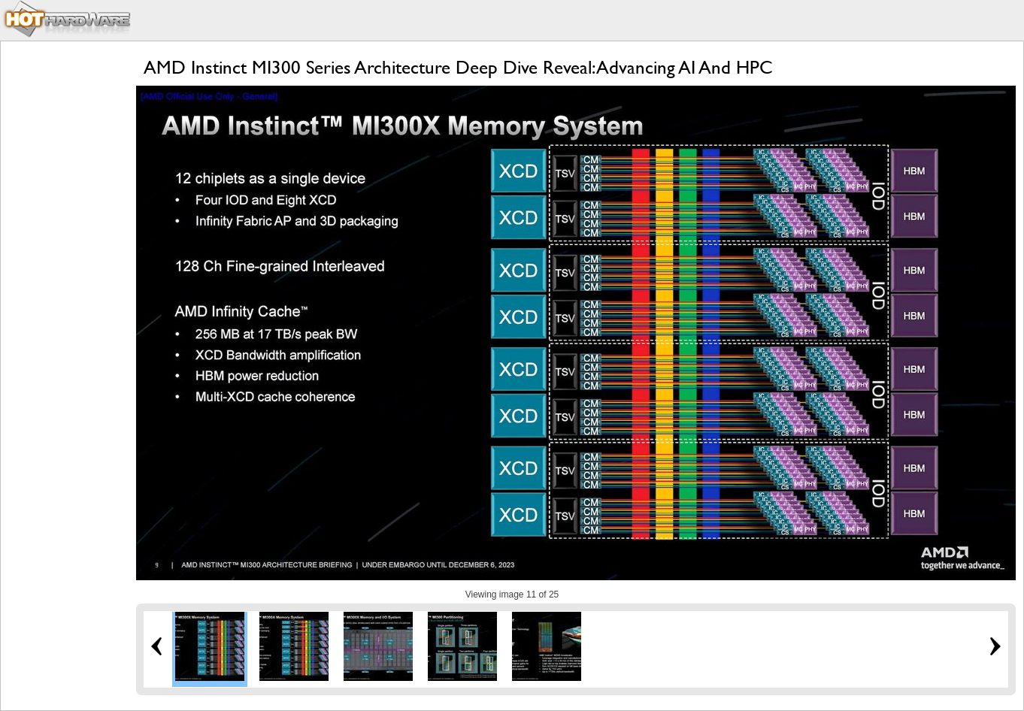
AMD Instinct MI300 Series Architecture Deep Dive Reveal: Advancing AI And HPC (458, 67)
